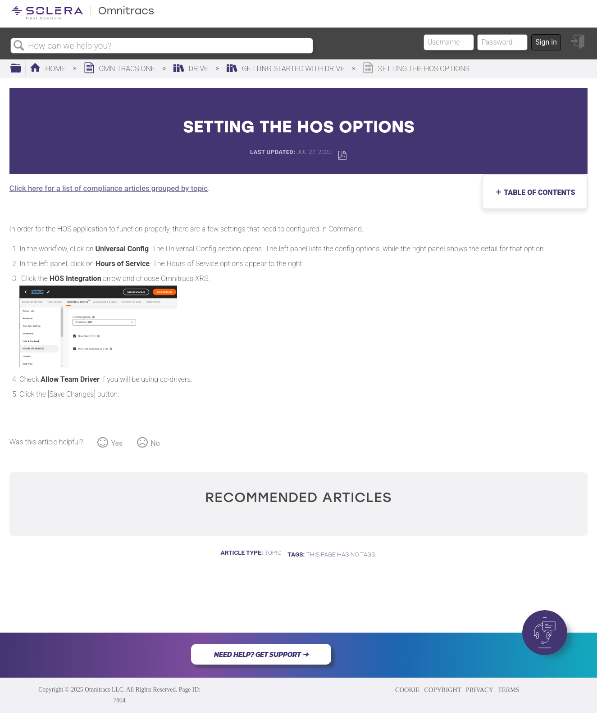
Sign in (546, 42)
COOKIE (407, 689)
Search (19, 46)
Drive (191, 68)
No (155, 443)
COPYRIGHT (442, 689)
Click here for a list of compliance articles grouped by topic (108, 188)
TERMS (509, 689)
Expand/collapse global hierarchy (21, 69)
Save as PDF (342, 155)
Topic (273, 552)
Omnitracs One (120, 68)
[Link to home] (82, 18)
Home (48, 68)
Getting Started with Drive (286, 68)
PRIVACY (479, 689)
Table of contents (537, 192)
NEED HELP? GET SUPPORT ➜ (261, 654)
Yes (117, 443)
